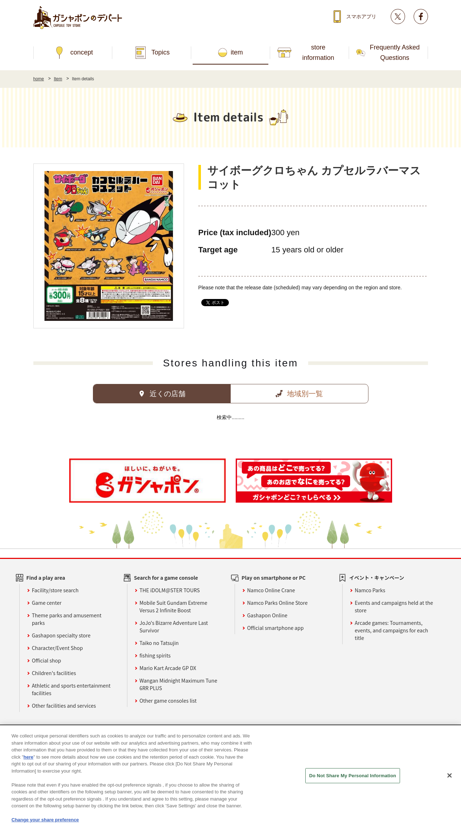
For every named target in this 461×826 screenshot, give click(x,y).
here (28, 767)
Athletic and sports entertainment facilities (71, 689)
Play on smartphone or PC (273, 577)
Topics (160, 52)
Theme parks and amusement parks (67, 619)
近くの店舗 (167, 394)
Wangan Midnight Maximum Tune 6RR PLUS (178, 684)
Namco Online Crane (271, 590)
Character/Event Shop (57, 647)
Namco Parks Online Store (277, 602)
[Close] (449, 785)
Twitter (398, 16)
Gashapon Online (267, 615)
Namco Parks (370, 590)
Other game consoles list (168, 700)
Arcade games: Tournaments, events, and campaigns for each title (391, 630)
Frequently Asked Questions (395, 52)
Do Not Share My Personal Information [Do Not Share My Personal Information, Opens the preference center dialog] (352, 785)
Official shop (46, 660)
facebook (421, 16)
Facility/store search (55, 590)
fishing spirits (155, 655)
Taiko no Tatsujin (159, 642)
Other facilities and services (64, 705)
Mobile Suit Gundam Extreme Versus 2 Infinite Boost (173, 606)
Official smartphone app (275, 627)
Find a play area (45, 577)
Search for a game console (166, 577)
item (237, 52)
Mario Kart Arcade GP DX (168, 667)
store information (318, 52)
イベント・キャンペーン (376, 577)
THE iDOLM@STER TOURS (170, 590)
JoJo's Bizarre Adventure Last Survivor (174, 626)
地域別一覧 (305, 394)
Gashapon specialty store (61, 635)
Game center (47, 602)
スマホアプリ (361, 16)
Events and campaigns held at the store (394, 606)
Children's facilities (54, 673)
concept (81, 52)
